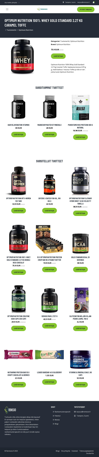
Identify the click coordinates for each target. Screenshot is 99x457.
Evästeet (75, 451)
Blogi (56, 424)
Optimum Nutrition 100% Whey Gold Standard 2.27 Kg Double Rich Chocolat (18, 260)
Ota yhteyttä (65, 451)
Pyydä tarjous (86, 9)
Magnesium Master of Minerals (49, 125)
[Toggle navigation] (7, 9)
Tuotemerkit (11, 30)
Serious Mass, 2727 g (49, 316)
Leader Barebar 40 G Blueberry (49, 372)
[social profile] (19, 2)
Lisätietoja (58, 56)
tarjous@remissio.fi (83, 2)
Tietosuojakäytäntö (86, 451)
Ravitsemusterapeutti (62, 412)
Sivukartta (90, 453)
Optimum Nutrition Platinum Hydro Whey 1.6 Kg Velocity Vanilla (80, 201)
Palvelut (57, 416)
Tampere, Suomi (70, 2)
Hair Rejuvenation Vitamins (18, 125)
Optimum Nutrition (26, 30)
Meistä (57, 420)
